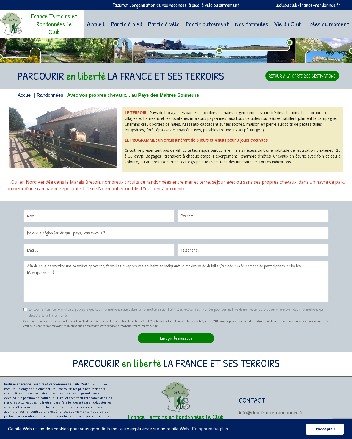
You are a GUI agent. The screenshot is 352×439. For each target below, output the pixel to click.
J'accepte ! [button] (325, 429)
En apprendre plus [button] (210, 429)
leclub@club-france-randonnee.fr (308, 5)
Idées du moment (328, 24)
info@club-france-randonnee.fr (271, 413)
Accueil (97, 23)
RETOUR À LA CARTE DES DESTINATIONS (302, 76)
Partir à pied (126, 24)
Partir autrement (207, 24)
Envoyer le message (176, 338)
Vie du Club (288, 24)
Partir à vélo (164, 24)
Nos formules (251, 24)
